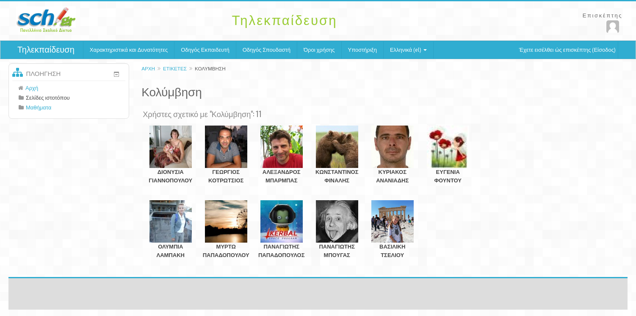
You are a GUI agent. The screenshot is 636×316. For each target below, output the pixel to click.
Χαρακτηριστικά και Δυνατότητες (129, 49)
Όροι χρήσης (319, 49)
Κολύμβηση (210, 68)
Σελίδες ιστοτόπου (48, 97)
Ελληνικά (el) (408, 49)
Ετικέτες (175, 68)
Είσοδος (604, 49)
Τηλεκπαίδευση (46, 49)
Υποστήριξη (362, 49)
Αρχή (148, 68)
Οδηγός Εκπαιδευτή (205, 49)
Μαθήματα (38, 107)
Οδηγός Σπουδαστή (266, 49)
